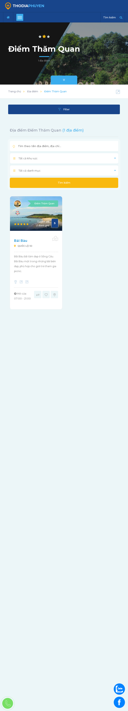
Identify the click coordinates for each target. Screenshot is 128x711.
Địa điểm (32, 91)
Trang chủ (14, 91)
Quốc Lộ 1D (23, 245)
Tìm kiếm (64, 182)
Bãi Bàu (20, 241)
